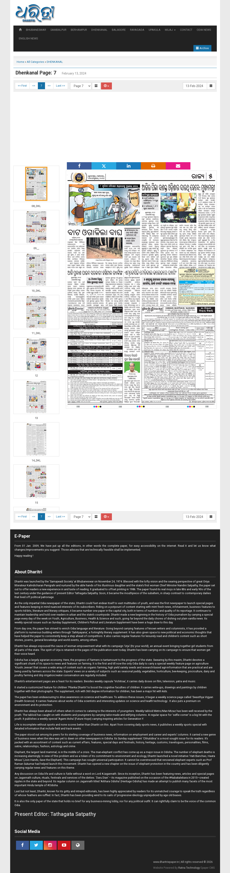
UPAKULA (155, 29)
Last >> (60, 85)
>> (49, 85)
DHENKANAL (99, 29)
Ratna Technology (189, 867)
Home (20, 61)
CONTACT (186, 29)
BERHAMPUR (79, 29)
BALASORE (119, 29)
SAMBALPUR (58, 29)
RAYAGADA (137, 29)
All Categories (35, 61)
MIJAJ (170, 29)
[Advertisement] (115, 126)
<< (33, 85)
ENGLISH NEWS (28, 38)
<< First (22, 85)
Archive (202, 48)
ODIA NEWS (204, 29)
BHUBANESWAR (36, 29)
